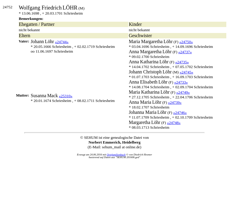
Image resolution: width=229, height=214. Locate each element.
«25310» (65, 96)
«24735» (182, 62)
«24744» (62, 42)
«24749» (183, 92)
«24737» (185, 52)
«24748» (174, 122)
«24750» (186, 42)
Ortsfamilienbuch (116, 154)
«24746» (180, 112)
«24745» (186, 72)
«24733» (181, 82)
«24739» (175, 102)
